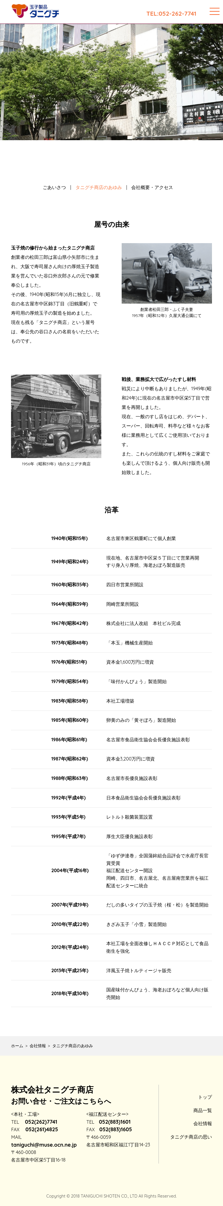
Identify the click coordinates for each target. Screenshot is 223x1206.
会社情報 (202, 1123)
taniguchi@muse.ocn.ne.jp (44, 1144)
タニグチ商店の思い (191, 1137)
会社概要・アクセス (152, 187)
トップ (205, 1097)
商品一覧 (202, 1110)
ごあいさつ (54, 187)
